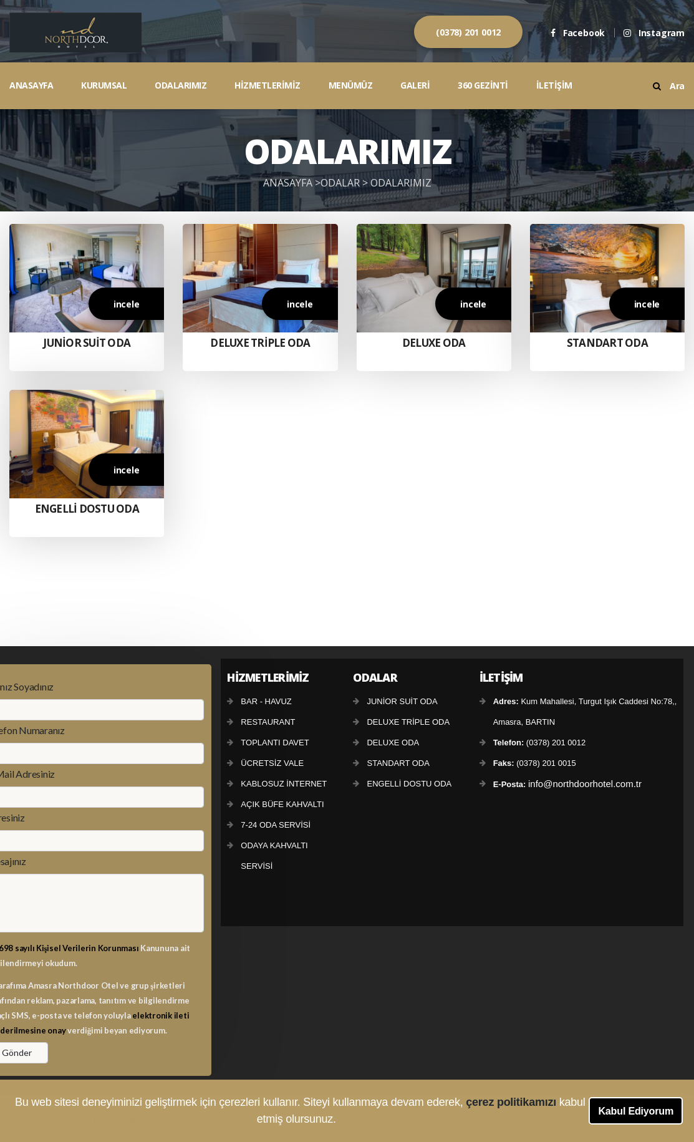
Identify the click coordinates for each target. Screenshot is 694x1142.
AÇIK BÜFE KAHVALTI (282, 804)
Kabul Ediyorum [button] (635, 1110)
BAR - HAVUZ (266, 701)
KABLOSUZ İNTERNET (284, 783)
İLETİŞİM (554, 85)
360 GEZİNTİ (483, 85)
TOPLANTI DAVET (275, 742)
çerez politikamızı (512, 1102)
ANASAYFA (31, 85)
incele (126, 304)
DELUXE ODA (434, 343)
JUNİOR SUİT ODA (86, 343)
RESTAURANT (268, 722)
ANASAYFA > (291, 183)
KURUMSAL (104, 85)
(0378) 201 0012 (468, 32)
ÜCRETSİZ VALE (272, 763)
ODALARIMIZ (180, 85)
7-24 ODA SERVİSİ (276, 825)
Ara (669, 86)
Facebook (578, 33)
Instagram (654, 33)
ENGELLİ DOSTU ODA (87, 508)
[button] (341, 1120)
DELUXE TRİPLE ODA (260, 343)
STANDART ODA (607, 343)
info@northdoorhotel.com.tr (585, 783)
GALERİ (415, 85)
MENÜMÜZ (351, 85)
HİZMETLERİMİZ (267, 85)
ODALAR (341, 183)
